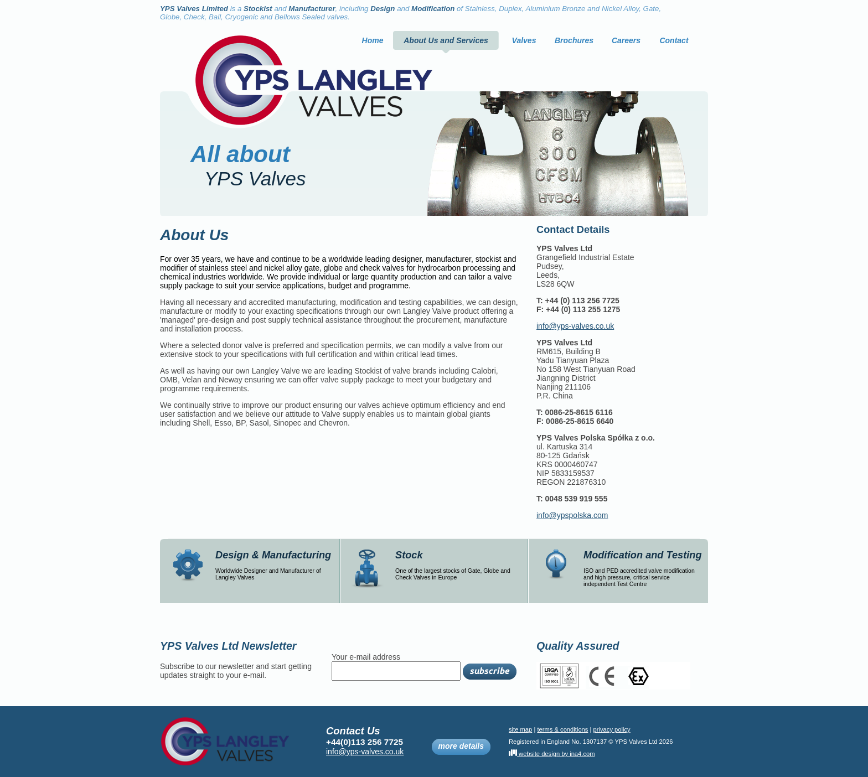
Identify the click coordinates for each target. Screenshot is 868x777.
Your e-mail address (366, 656)
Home (373, 40)
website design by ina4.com (552, 753)
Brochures (574, 40)
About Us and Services (446, 40)
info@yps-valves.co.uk (575, 326)
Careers (626, 40)
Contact (673, 40)
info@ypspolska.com (572, 515)
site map (520, 729)
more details (461, 747)
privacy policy (612, 729)
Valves (524, 40)
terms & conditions (562, 729)
